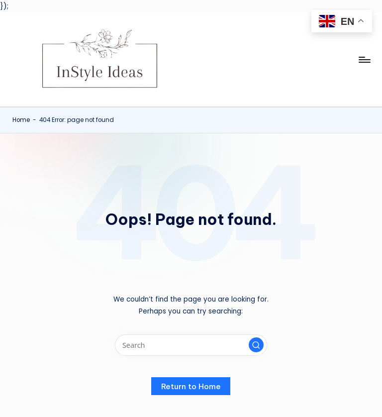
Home (21, 120)
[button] (256, 344)
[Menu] (364, 60)
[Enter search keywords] (191, 345)
